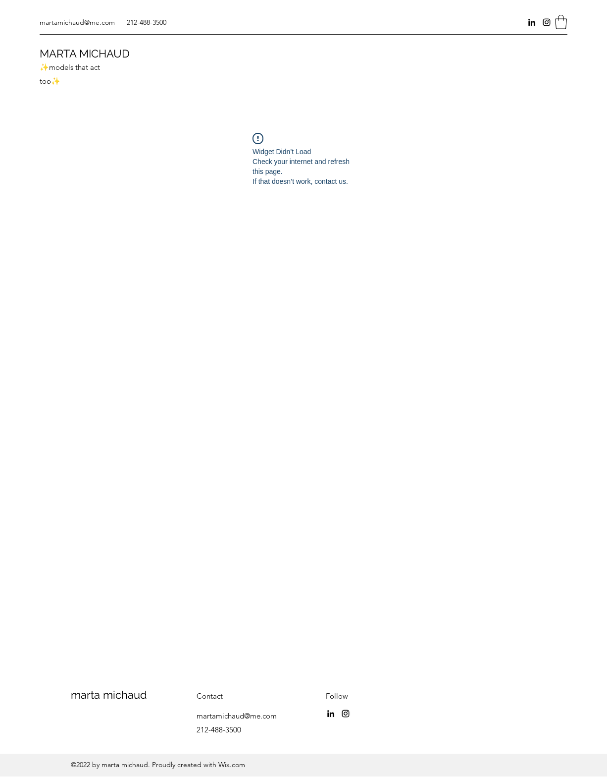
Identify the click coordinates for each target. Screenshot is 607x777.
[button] (561, 22)
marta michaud (109, 694)
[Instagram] (547, 22)
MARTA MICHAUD (85, 53)
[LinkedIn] (532, 22)
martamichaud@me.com (77, 22)
